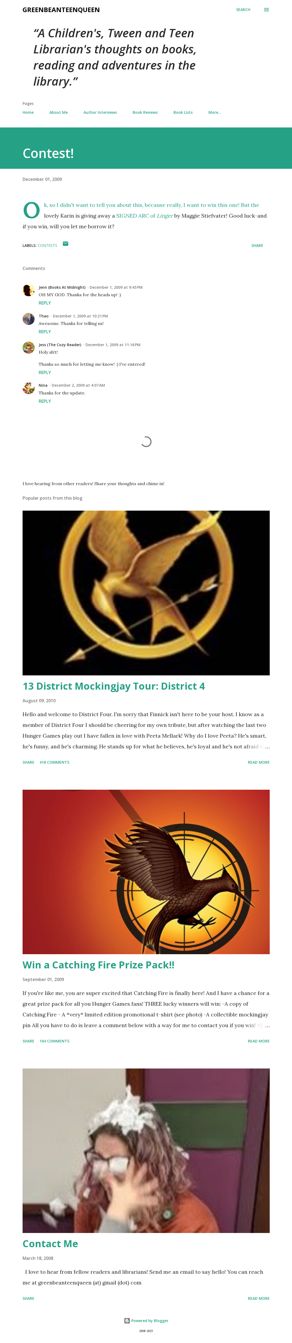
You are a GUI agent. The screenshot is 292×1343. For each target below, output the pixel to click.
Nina (43, 385)
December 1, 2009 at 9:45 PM (116, 287)
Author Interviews (100, 112)
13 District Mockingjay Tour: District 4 (114, 686)
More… (214, 112)
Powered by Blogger (146, 1320)
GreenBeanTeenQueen (61, 9)
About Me (58, 112)
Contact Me (50, 1243)
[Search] (243, 9)
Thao (44, 316)
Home (28, 112)
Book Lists (183, 112)
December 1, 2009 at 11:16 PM (112, 344)
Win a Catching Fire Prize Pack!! (98, 964)
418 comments (54, 762)
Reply (45, 303)
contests (47, 245)
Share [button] (257, 245)
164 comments (54, 1041)
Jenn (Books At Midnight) (62, 287)
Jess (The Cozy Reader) (60, 344)
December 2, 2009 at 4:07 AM (78, 385)
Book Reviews (145, 112)
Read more (259, 762)
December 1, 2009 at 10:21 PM (80, 316)
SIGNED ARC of (145, 215)
